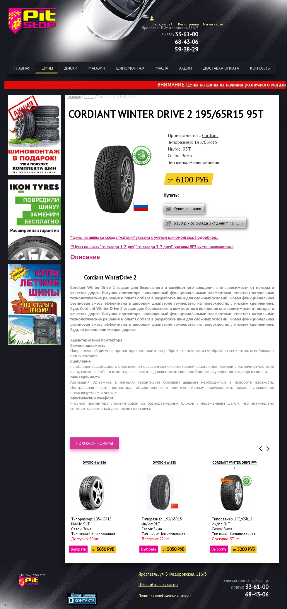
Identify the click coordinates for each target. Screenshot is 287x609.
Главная (74, 96)
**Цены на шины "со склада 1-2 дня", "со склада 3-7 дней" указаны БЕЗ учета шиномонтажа (151, 246)
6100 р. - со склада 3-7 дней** (208, 223)
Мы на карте (213, 24)
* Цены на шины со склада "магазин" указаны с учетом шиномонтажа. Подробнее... (144, 237)
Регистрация (188, 24)
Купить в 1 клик (187, 208)
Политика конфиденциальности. (165, 595)
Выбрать (78, 549)
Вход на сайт (163, 24)
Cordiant (210, 135)
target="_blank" (89, 584)
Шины (89, 96)
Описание (85, 256)
